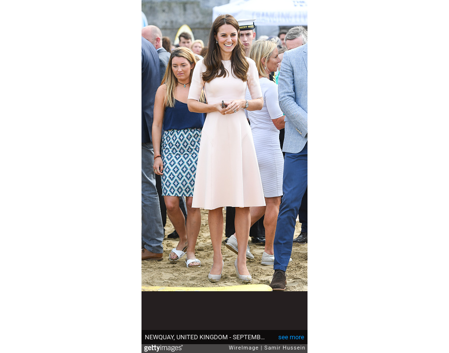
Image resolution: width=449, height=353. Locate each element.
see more (291, 337)
